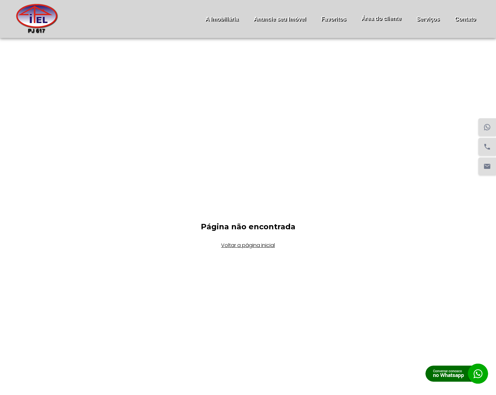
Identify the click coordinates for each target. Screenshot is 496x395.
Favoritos (333, 19)
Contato (465, 19)
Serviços (427, 19)
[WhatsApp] (487, 127)
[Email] (487, 166)
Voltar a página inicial (248, 245)
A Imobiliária (222, 19)
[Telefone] (487, 147)
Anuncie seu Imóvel (280, 19)
